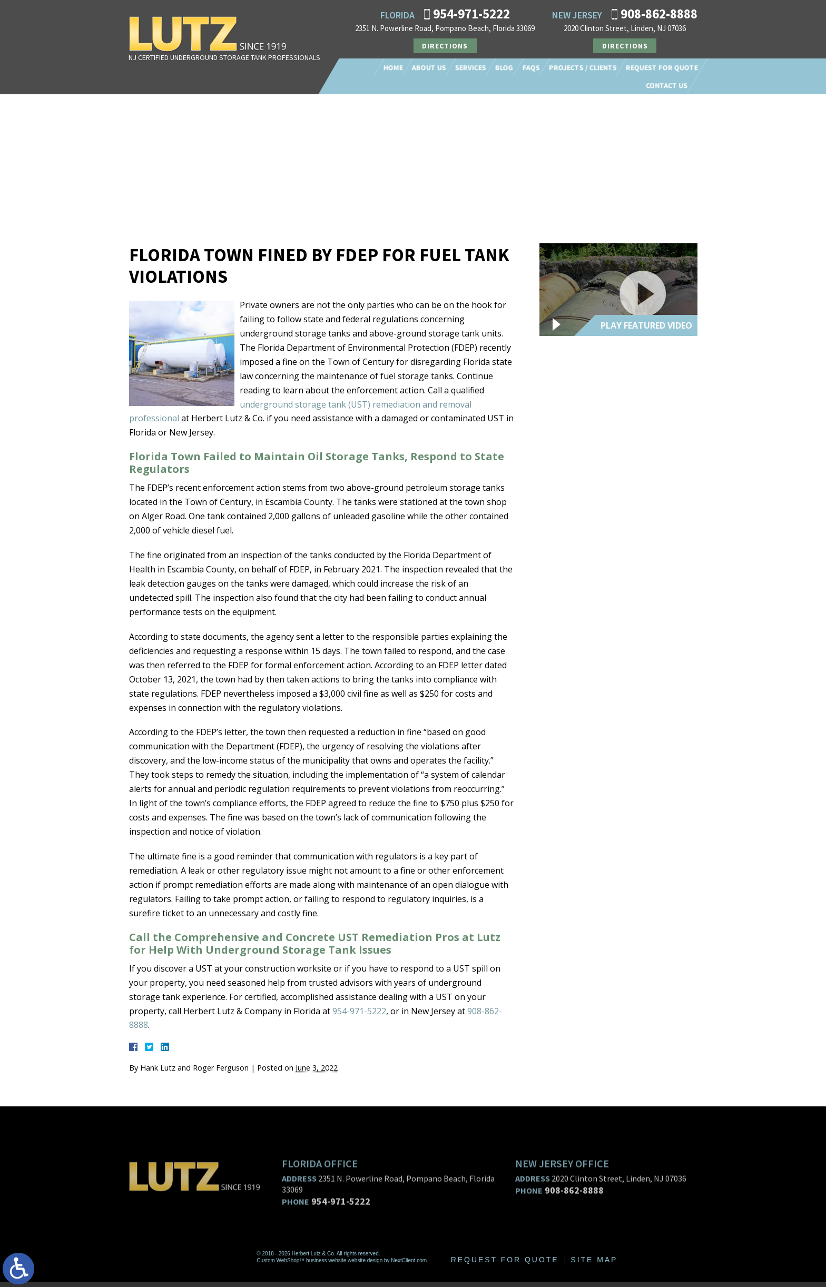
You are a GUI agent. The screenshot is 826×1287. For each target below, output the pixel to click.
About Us (429, 67)
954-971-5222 (471, 13)
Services (470, 67)
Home (393, 67)
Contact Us (666, 85)
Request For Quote (662, 67)
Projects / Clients (583, 67)
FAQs (531, 67)
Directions (445, 46)
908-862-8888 (659, 13)
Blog (504, 67)
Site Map (594, 1265)
